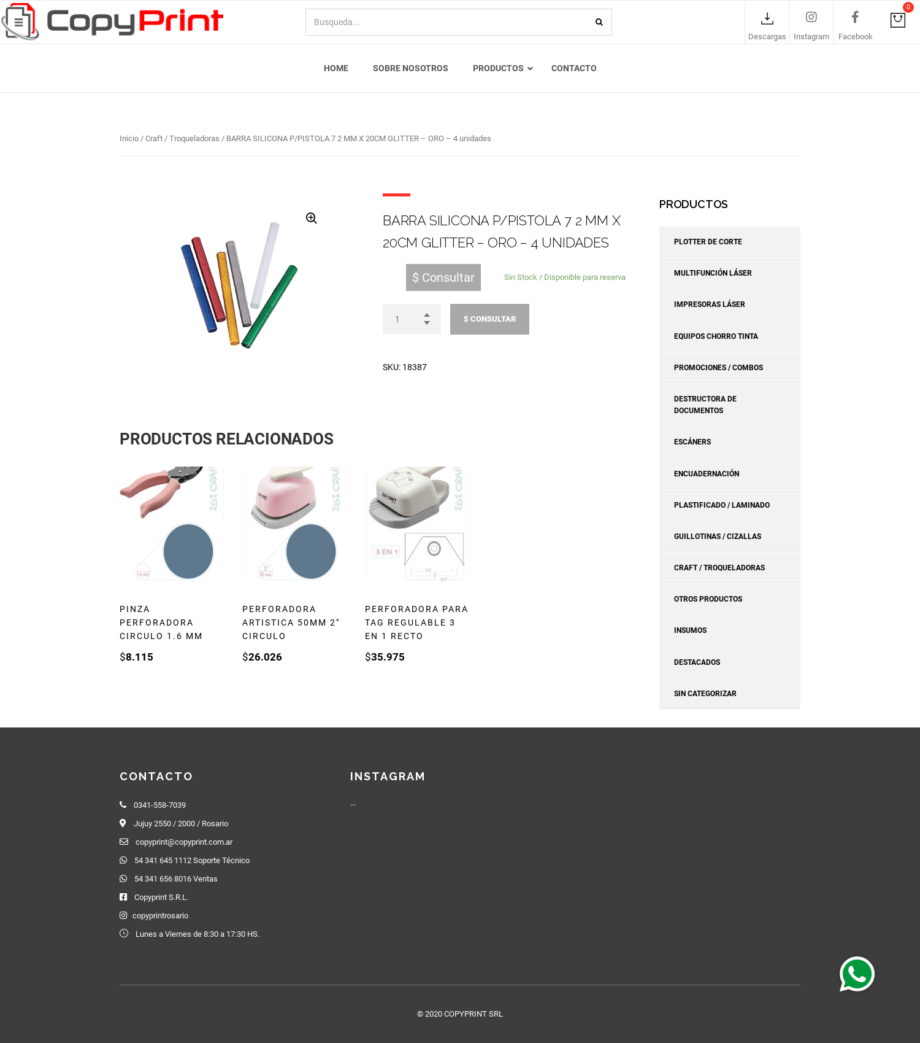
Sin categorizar (705, 693)
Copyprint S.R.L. (161, 897)
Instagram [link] (811, 37)
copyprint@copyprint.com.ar (184, 842)
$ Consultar (490, 319)
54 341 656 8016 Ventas (176, 878)
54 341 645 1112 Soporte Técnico (192, 860)
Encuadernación (706, 474)
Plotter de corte (708, 242)
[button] (857, 973)
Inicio (129, 138)
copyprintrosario (160, 915)
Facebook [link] (855, 37)
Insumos (690, 631)
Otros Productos (708, 599)
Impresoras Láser (709, 305)
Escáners (692, 442)
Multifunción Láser (713, 273)
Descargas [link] (767, 37)
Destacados (697, 662)
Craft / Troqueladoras (182, 138)
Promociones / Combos (718, 367)
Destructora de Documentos (705, 405)
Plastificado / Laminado (722, 505)
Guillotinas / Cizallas (717, 536)
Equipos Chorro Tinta (716, 336)
